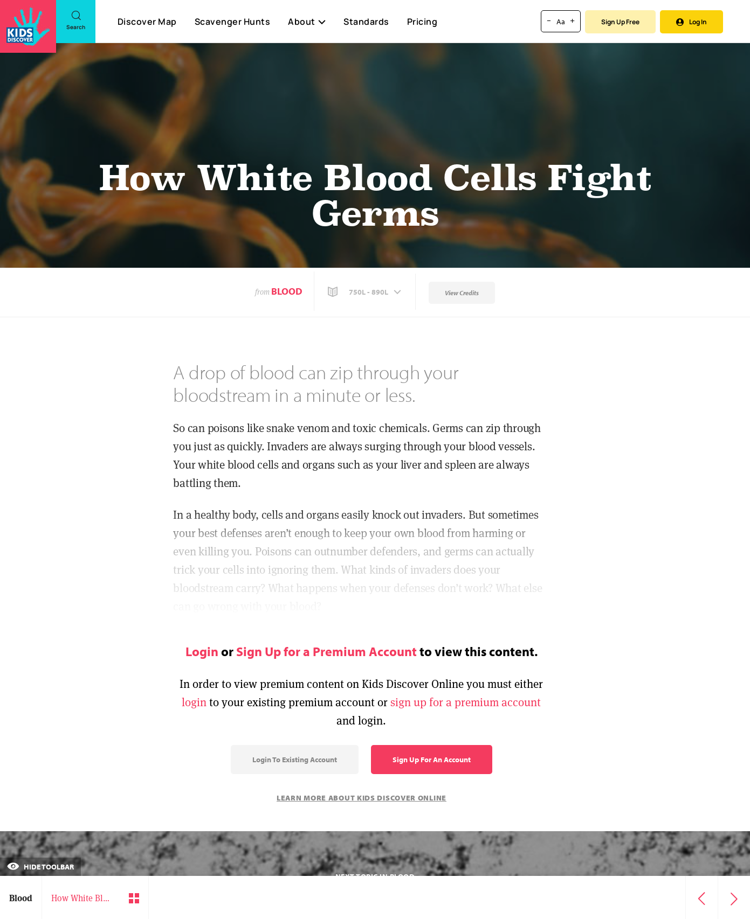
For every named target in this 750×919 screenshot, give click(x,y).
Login (201, 651)
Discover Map (147, 21)
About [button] (307, 21)
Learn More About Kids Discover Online (361, 798)
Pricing (422, 21)
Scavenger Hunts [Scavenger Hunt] (232, 22)
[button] (365, 292)
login (194, 702)
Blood (286, 291)
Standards (366, 21)
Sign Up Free (620, 21)
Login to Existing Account (294, 759)
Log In (691, 21)
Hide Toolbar (40, 867)
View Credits (462, 293)
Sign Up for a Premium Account (326, 651)
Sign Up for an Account (432, 759)
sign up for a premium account (465, 702)
